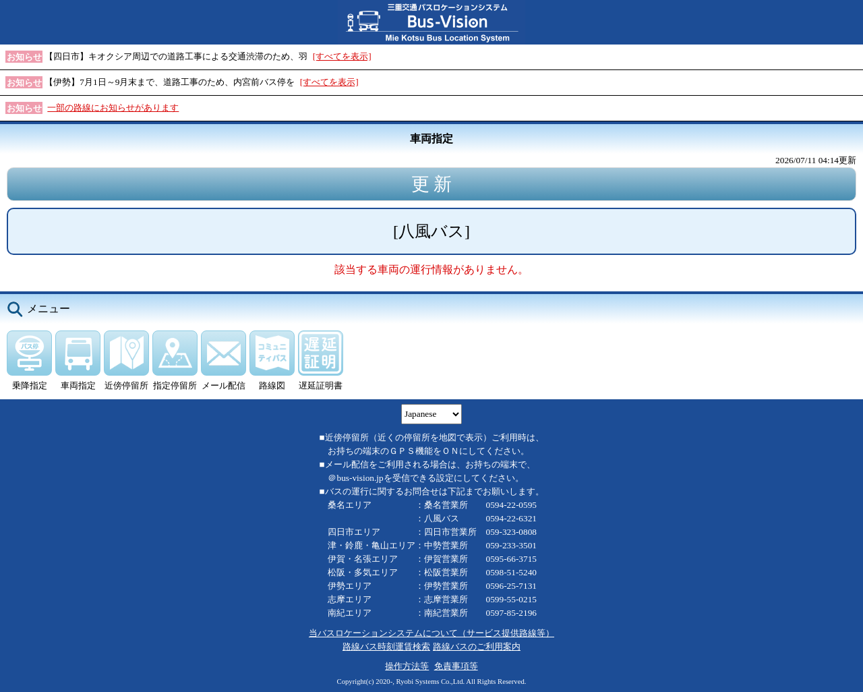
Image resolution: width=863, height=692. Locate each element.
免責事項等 (456, 666)
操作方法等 (407, 666)
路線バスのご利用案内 (476, 646)
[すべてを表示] (342, 56)
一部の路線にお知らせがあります (113, 108)
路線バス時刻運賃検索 (386, 646)
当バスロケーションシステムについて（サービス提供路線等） (431, 633)
